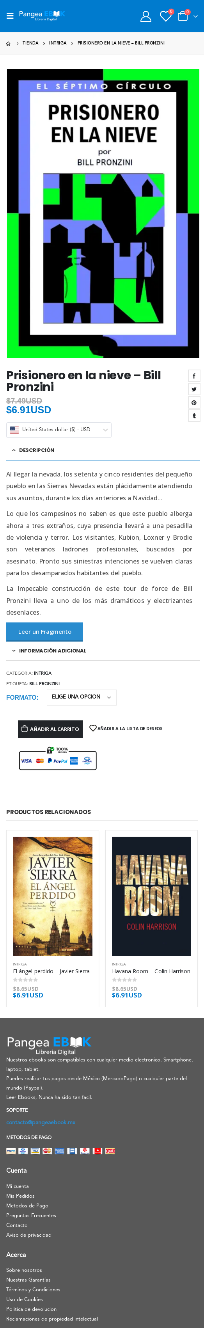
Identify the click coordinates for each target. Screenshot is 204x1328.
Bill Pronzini (44, 684)
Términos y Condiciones (33, 1289)
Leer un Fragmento (44, 631)
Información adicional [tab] (53, 650)
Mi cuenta (17, 1186)
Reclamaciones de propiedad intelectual (52, 1319)
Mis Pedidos (20, 1196)
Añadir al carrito (54, 728)
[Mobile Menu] (12, 16)
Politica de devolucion (31, 1309)
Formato (21, 697)
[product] (52, 896)
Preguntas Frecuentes (31, 1215)
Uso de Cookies (24, 1299)
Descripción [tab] (36, 450)
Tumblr (194, 415)
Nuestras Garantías (28, 1280)
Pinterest (194, 402)
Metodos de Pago (27, 1206)
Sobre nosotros (24, 1270)
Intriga (42, 674)
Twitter (194, 389)
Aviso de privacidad (28, 1235)
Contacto (17, 1225)
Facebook (194, 376)
